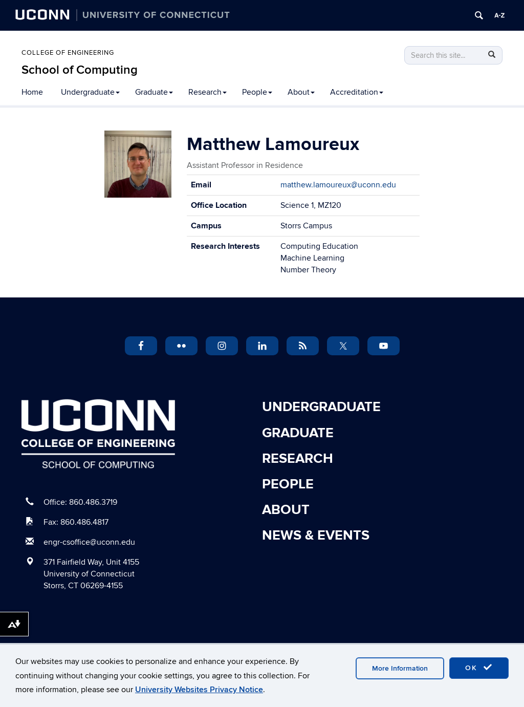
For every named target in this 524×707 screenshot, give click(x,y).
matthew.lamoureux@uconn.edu (338, 185)
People (257, 92)
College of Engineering (67, 53)
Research (207, 92)
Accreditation (356, 92)
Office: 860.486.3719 (80, 502)
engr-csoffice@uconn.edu (89, 542)
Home (32, 92)
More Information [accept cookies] (400, 668)
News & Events (315, 535)
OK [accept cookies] (479, 667)
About (301, 92)
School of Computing (79, 69)
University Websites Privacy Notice (199, 689)
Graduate (154, 92)
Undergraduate (90, 92)
